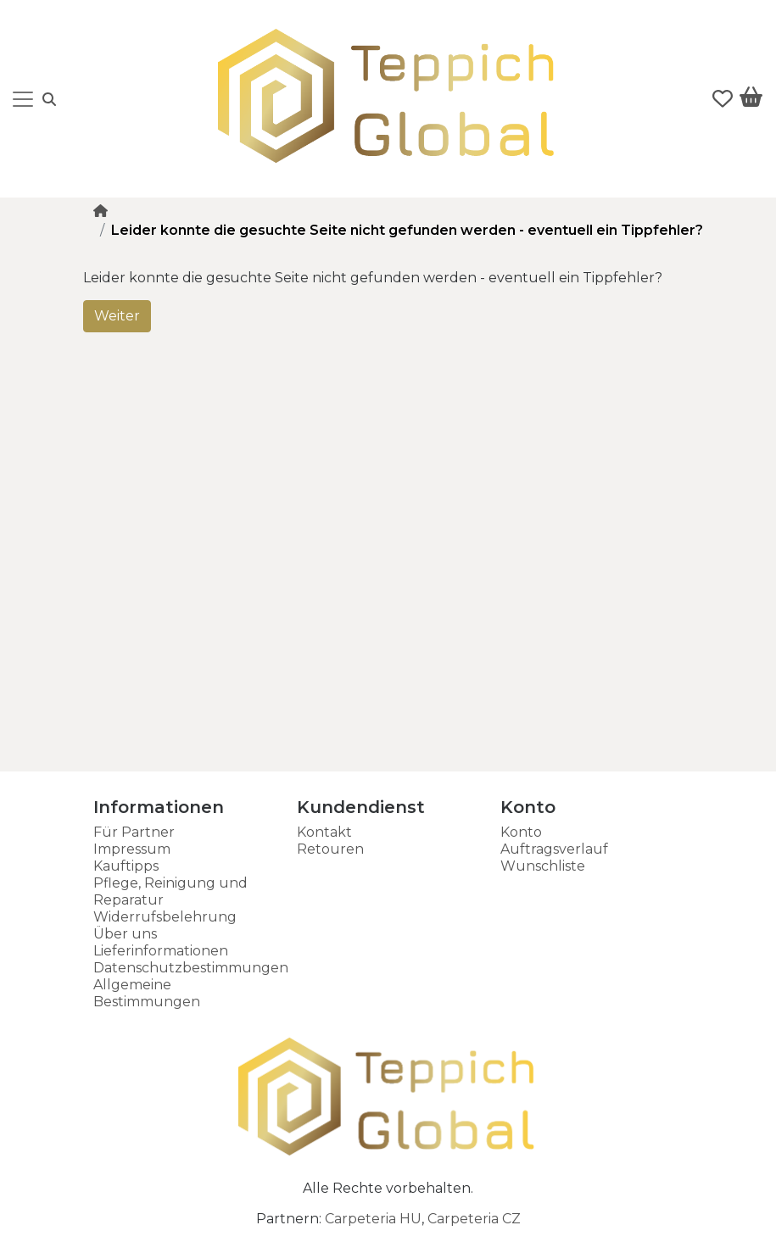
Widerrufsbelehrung (165, 917)
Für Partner (134, 832)
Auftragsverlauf (554, 849)
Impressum (131, 849)
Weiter (117, 316)
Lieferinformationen (160, 951)
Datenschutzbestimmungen (190, 968)
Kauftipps (126, 866)
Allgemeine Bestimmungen (146, 993)
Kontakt (324, 832)
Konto (521, 832)
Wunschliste (542, 866)
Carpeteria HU (373, 1219)
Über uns (125, 934)
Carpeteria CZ (474, 1219)
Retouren (330, 849)
